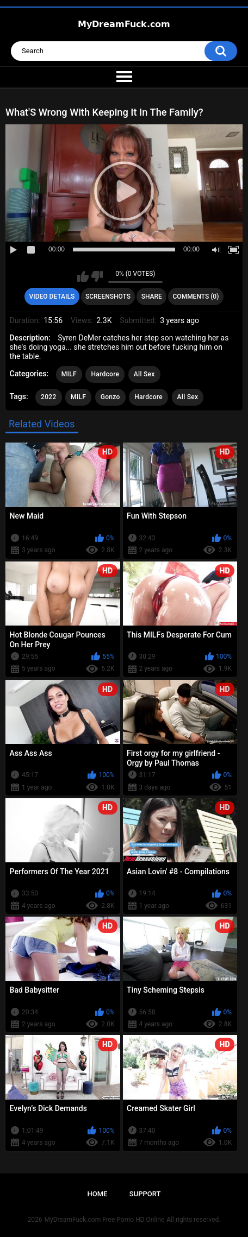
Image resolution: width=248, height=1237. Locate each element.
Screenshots (108, 296)
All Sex (144, 374)
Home (98, 1194)
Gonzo (110, 397)
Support (145, 1194)
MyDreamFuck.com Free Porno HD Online (105, 1219)
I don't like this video (97, 276)
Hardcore (105, 374)
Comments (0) (196, 296)
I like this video (83, 276)
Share (151, 296)
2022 (48, 397)
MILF (69, 374)
